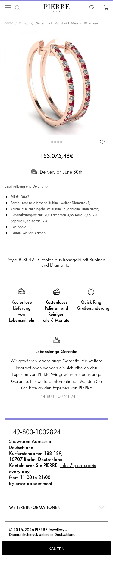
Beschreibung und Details (24, 187)
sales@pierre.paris (78, 465)
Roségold (19, 227)
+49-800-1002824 (35, 433)
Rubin (16, 233)
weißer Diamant (34, 233)
